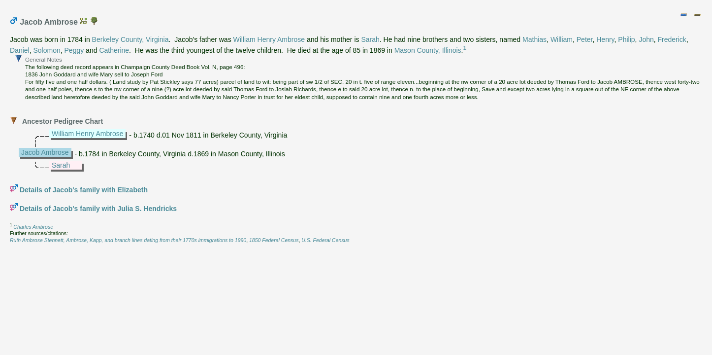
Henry (605, 39)
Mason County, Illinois (427, 50)
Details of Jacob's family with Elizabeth (84, 190)
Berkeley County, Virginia (130, 39)
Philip (626, 39)
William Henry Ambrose (269, 39)
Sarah (370, 39)
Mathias (534, 39)
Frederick (672, 39)
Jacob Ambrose (45, 152)
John (646, 39)
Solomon (46, 50)
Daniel (20, 50)
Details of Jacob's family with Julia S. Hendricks (98, 209)
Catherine (114, 50)
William (561, 39)
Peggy (74, 50)
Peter (585, 39)
